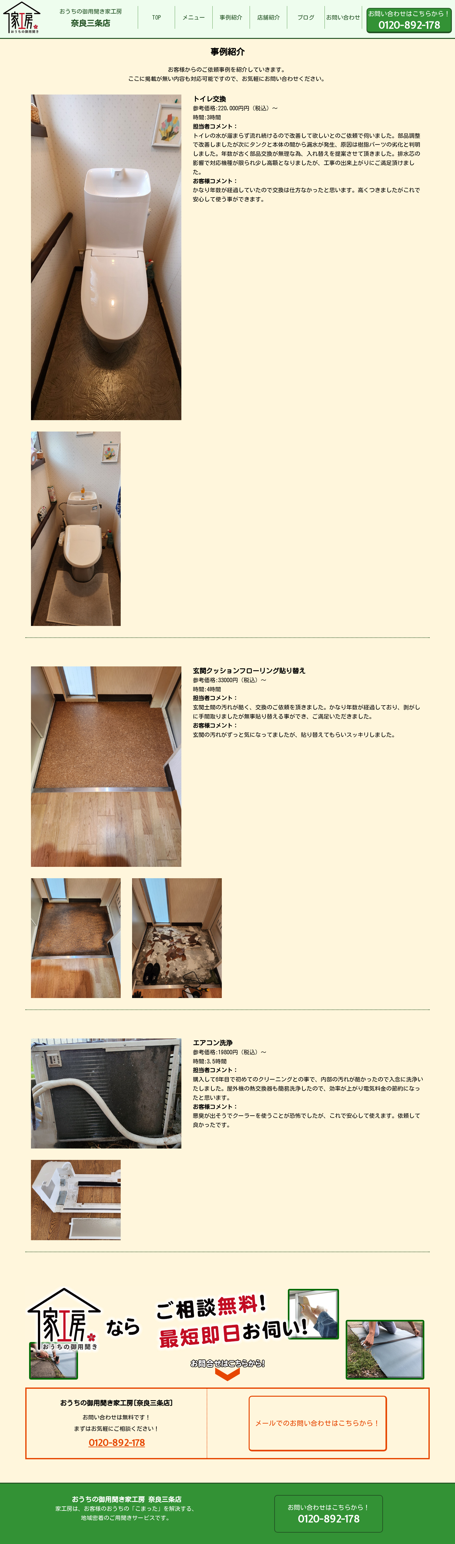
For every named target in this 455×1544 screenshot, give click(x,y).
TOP (156, 17)
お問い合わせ (343, 17)
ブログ (305, 17)
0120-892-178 (116, 1443)
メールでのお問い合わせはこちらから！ (317, 1423)
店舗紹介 (268, 17)
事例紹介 (231, 17)
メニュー (193, 17)
